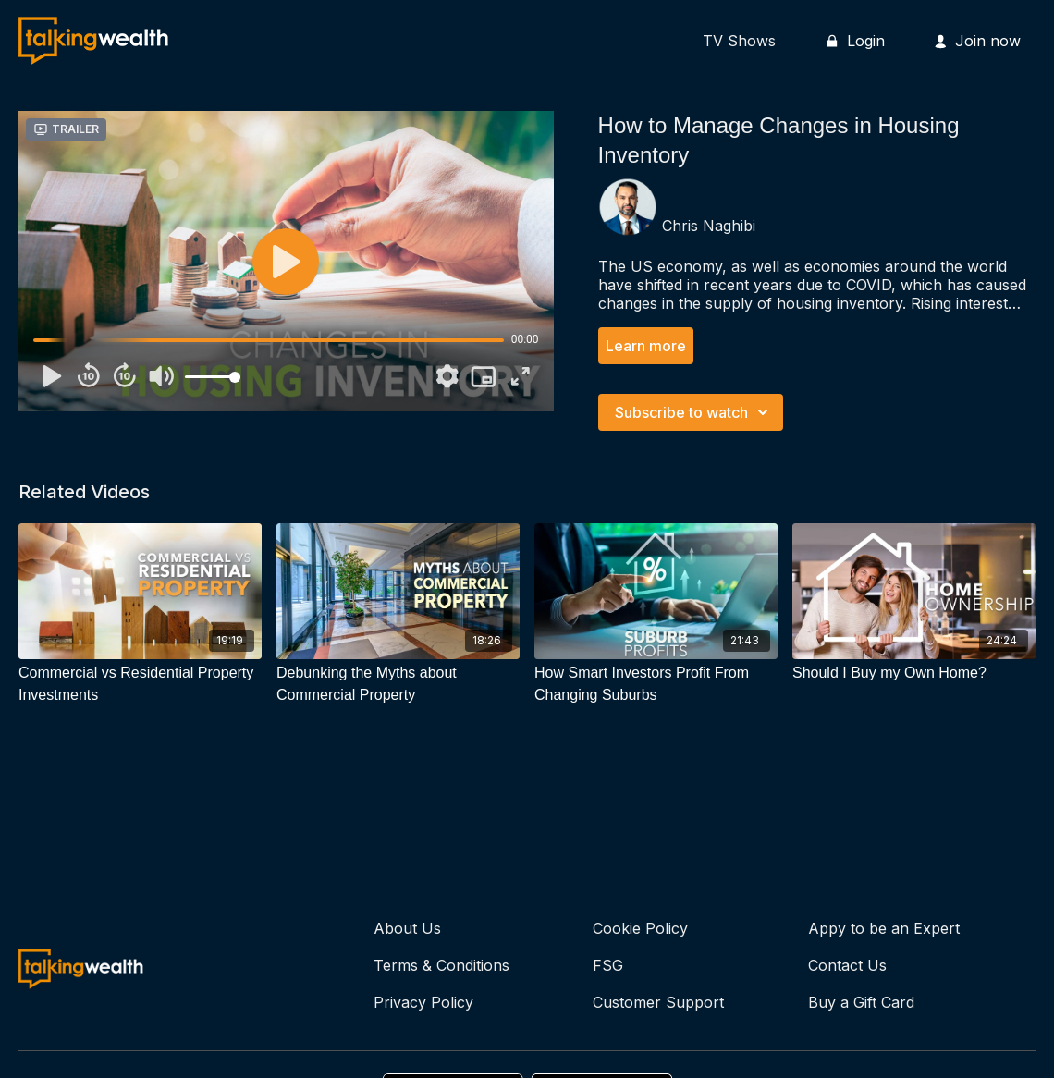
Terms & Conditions (441, 965)
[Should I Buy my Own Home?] (914, 673)
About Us (407, 928)
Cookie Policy (640, 928)
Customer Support (658, 1002)
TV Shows (739, 40)
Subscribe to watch (694, 412)
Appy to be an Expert (884, 928)
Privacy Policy (423, 1002)
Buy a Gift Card (861, 1002)
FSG (608, 965)
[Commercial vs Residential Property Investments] (140, 684)
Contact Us (847, 965)
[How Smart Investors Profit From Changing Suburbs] (656, 684)
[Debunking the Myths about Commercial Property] (398, 684)
